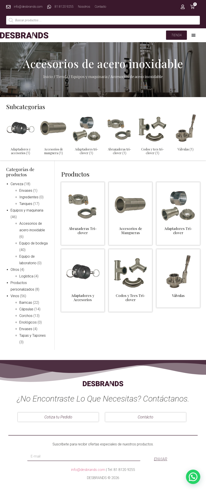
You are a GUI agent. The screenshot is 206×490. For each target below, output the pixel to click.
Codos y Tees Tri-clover (130, 297)
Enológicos (28, 322)
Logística (26, 276)
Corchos (26, 316)
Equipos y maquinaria (89, 76)
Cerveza (17, 184)
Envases (25, 190)
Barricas (25, 302)
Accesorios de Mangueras (130, 230)
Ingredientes (28, 197)
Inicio (48, 76)
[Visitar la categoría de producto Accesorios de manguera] (53, 135)
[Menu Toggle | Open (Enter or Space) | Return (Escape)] (193, 35)
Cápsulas (26, 309)
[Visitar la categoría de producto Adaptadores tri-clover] (86, 135)
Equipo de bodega (33, 243)
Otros (15, 270)
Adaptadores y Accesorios (82, 297)
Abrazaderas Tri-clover (83, 230)
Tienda (62, 76)
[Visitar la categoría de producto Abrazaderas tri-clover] (119, 135)
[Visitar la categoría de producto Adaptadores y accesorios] (20, 135)
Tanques (25, 204)
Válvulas (178, 295)
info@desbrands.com (88, 470)
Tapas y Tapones (32, 335)
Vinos (15, 296)
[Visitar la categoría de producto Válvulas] (185, 133)
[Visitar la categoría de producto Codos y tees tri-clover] (152, 135)
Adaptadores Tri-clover (178, 230)
